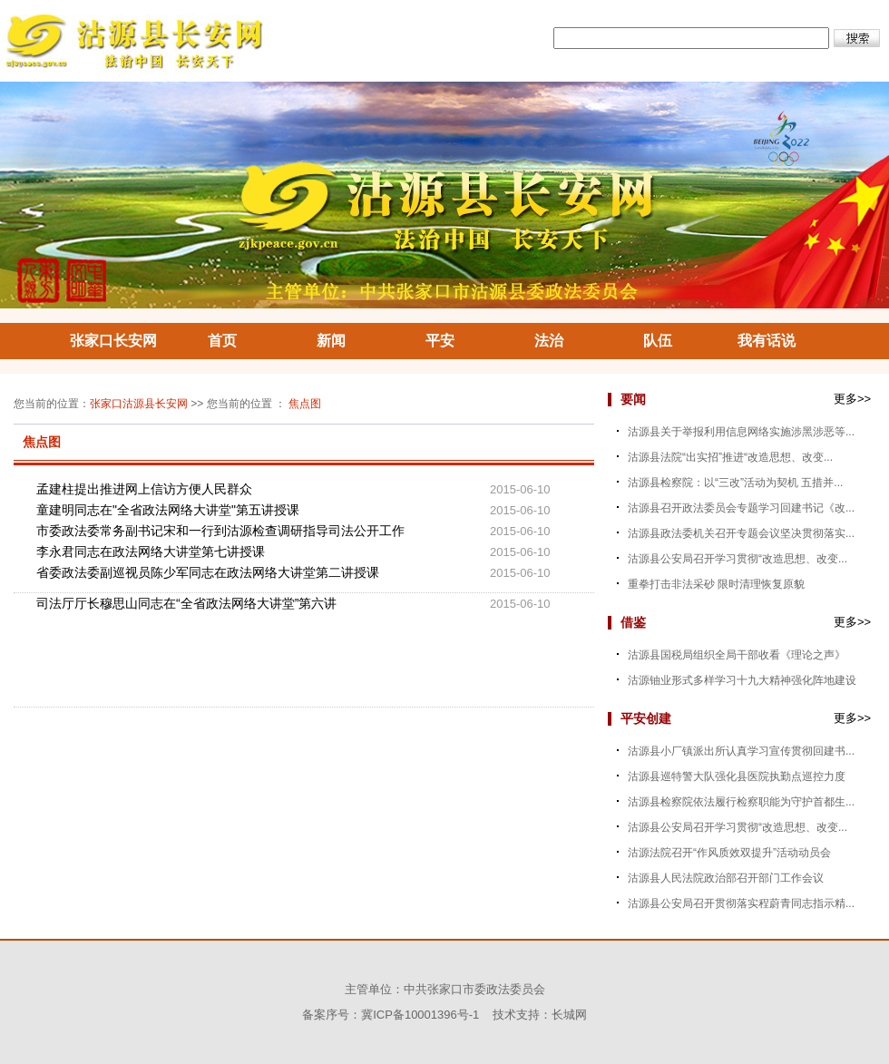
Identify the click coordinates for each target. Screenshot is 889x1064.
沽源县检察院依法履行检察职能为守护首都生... (741, 802)
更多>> (852, 398)
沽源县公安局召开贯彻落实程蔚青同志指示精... (741, 903)
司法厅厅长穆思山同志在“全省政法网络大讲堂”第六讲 (186, 603)
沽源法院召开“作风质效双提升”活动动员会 (729, 852)
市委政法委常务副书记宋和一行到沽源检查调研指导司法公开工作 (220, 530)
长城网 (569, 1014)
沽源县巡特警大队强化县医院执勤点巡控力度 (736, 776)
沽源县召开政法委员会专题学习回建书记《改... (741, 508)
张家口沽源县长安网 (139, 403)
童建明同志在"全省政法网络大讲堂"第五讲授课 (167, 510)
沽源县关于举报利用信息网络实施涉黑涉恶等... (741, 431)
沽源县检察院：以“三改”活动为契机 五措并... (735, 482)
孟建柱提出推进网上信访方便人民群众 (144, 489)
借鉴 (633, 622)
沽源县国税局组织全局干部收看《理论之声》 (736, 655)
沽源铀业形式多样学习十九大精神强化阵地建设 (742, 680)
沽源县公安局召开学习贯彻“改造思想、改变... (737, 558)
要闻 (633, 399)
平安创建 (645, 718)
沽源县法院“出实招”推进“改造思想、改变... (730, 457)
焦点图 (304, 403)
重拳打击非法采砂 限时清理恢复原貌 (716, 584)
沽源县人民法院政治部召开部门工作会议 (726, 878)
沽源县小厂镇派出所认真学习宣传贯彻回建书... (741, 751)
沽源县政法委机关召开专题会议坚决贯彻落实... (741, 533)
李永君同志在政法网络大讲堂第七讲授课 (150, 551)
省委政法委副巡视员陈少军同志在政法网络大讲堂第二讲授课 (207, 572)
